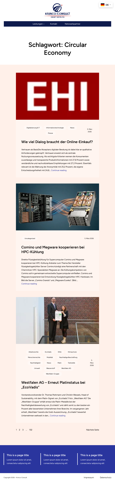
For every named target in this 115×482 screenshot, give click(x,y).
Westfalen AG (66, 368)
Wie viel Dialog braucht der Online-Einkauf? (57, 142)
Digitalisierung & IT (33, 128)
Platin (59, 363)
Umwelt (37, 368)
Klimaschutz (72, 352)
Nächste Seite (92, 430)
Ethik (59, 352)
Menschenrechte (34, 357)
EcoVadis (48, 352)
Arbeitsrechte (33, 352)
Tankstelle (71, 363)
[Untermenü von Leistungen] (38, 24)
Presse (50, 133)
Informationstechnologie (55, 128)
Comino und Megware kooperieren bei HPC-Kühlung (52, 249)
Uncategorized (30, 238)
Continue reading (59, 170)
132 (30, 430)
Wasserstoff (50, 368)
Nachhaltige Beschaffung (68, 357)
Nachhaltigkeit (35, 363)
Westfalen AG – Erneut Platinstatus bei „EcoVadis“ (53, 384)
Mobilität (50, 357)
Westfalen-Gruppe (52, 374)
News (72, 128)
